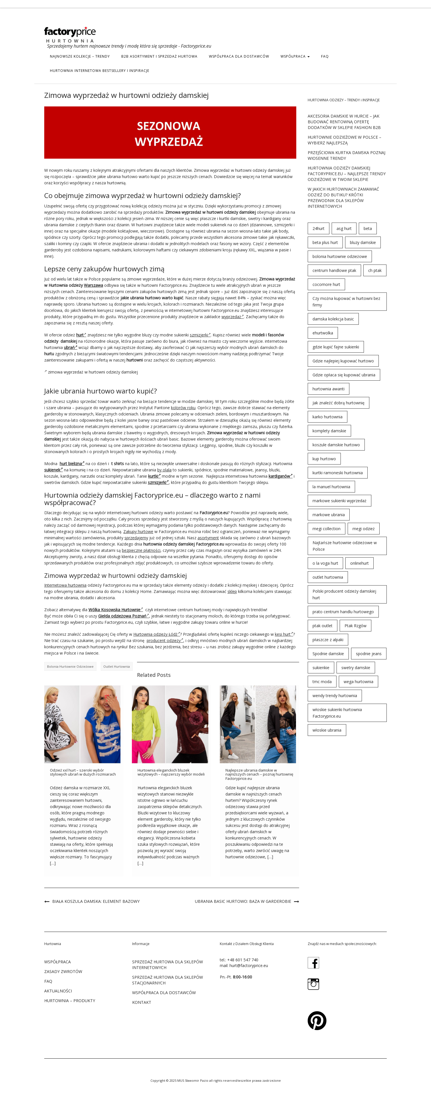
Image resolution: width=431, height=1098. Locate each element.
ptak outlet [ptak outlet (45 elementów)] (323, 625)
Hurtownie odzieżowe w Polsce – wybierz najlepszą (344, 140)
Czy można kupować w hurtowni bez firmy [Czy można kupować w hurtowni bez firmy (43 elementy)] (346, 302)
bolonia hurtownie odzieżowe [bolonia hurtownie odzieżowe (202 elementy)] (340, 256)
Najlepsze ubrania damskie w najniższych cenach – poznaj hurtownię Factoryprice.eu (259, 774)
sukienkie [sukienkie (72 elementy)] (321, 667)
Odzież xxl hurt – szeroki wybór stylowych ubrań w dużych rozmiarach (83, 772)
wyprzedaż (232, 316)
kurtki (154, 476)
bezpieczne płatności (141, 550)
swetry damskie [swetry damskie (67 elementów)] (355, 667)
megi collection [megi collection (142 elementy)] (327, 528)
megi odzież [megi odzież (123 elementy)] (364, 528)
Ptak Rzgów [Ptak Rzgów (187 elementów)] (355, 625)
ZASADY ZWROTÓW (63, 971)
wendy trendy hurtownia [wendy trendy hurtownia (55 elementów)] (335, 695)
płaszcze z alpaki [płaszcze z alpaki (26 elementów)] (328, 639)
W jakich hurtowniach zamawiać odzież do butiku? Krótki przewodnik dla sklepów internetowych (343, 197)
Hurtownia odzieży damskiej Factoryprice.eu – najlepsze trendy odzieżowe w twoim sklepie (347, 173)
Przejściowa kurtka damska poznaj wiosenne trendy (346, 155)
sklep (232, 591)
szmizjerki (200, 335)
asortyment (208, 537)
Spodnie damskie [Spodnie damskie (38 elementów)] (328, 653)
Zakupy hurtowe (138, 531)
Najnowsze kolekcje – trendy (80, 56)
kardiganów (281, 476)
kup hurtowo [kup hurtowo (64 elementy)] (324, 458)
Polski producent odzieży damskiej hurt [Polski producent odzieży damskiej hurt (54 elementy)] (344, 594)
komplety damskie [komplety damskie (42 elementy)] (329, 430)
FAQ (325, 56)
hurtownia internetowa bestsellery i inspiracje (99, 70)
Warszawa (93, 285)
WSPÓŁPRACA (295, 56)
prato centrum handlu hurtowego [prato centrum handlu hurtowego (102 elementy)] (343, 611)
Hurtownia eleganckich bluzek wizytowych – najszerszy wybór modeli (171, 772)
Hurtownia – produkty (69, 1000)
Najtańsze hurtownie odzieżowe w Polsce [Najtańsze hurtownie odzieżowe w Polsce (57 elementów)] (345, 546)
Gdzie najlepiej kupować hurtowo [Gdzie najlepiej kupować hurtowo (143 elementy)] (343, 361)
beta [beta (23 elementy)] (368, 228)
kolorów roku (183, 407)
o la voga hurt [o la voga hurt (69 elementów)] (325, 563)
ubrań (70, 347)
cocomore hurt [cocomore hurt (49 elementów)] (326, 284)
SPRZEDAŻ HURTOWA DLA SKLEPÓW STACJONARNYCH (167, 980)
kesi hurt (284, 634)
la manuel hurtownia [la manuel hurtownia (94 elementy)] (331, 486)
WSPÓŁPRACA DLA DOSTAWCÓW (239, 56)
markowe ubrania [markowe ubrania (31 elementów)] (329, 514)
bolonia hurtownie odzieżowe (70, 666)
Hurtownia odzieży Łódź (156, 634)
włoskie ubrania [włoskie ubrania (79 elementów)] (327, 730)
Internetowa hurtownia (65, 585)
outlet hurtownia (116, 666)
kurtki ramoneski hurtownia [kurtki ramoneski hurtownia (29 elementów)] (338, 472)
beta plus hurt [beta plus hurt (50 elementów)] (325, 242)
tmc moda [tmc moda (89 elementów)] (322, 681)
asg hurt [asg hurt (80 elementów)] (344, 228)
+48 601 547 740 (242, 959)
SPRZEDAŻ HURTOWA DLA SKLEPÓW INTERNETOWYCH (167, 964)
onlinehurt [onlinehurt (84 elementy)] (359, 563)
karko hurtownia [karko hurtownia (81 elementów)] (328, 416)
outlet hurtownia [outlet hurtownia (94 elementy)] (328, 577)
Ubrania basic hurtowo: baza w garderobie (243, 901)
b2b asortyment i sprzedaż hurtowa (159, 56)
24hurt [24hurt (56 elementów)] (319, 228)
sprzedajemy (136, 537)
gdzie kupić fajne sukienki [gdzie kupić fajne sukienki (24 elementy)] (336, 347)
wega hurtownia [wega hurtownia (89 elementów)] (358, 681)
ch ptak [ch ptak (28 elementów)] (375, 270)
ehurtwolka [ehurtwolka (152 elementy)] (323, 333)
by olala (164, 470)
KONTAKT (141, 1002)
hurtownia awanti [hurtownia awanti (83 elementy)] (329, 388)
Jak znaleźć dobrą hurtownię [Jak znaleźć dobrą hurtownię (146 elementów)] (338, 402)
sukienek (53, 470)
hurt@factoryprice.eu (248, 965)
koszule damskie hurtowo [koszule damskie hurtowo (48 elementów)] (336, 444)
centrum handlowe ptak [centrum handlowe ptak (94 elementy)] (334, 270)
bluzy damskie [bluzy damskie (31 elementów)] (363, 242)
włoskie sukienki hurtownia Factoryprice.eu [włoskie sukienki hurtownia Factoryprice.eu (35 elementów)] (337, 713)
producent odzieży (165, 640)
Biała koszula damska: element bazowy (96, 901)
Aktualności (58, 991)
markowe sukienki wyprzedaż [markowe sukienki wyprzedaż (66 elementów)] (339, 500)
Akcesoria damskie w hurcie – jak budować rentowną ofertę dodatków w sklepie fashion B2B (344, 121)
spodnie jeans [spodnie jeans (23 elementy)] (369, 653)
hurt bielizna (72, 463)
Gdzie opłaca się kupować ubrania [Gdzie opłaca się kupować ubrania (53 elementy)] (344, 375)
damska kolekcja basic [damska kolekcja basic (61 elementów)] (333, 319)
